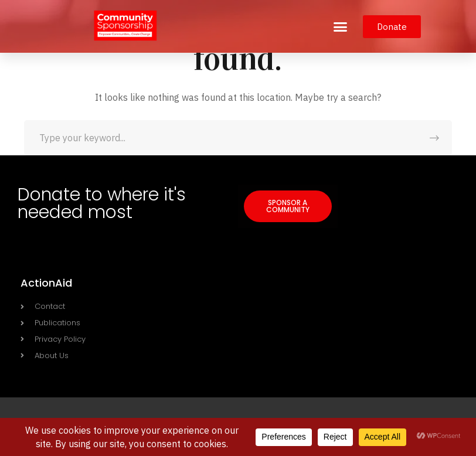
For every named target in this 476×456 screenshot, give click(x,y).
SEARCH (434, 137)
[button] (340, 26)
